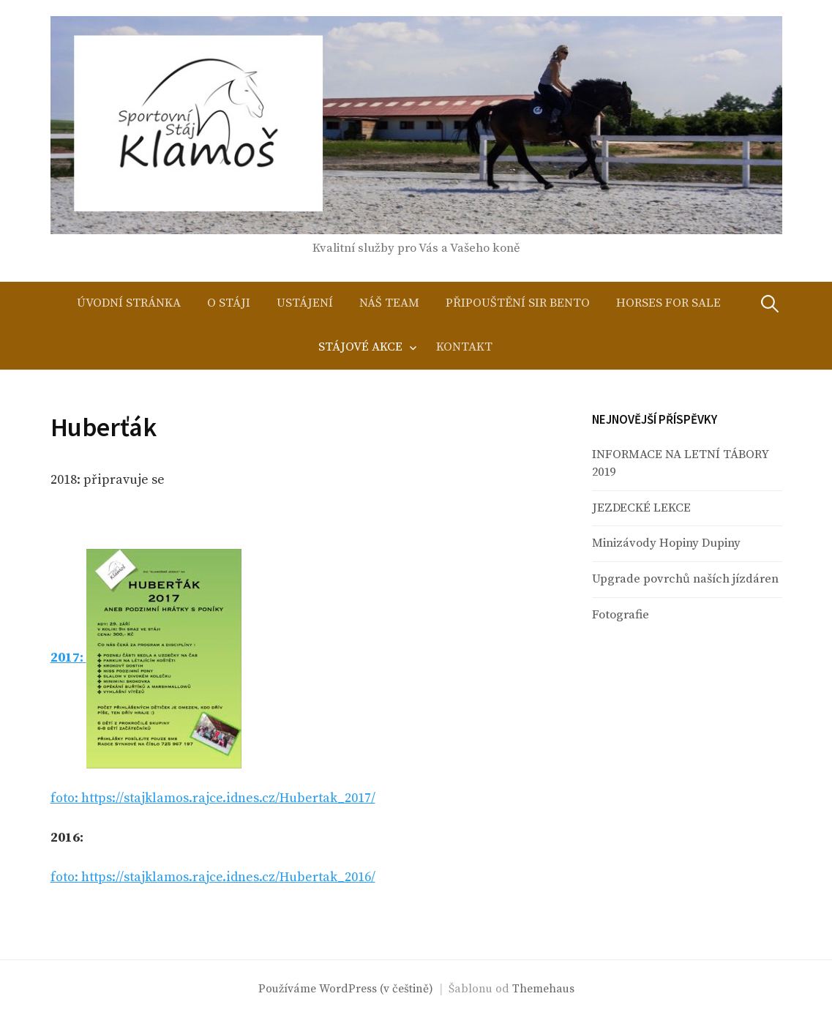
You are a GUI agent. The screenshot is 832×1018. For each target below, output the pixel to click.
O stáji (228, 303)
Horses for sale (668, 303)
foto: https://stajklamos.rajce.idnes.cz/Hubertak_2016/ (212, 877)
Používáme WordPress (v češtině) (345, 989)
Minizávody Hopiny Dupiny (666, 543)
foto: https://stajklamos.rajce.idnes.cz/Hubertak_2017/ (212, 798)
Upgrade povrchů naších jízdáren (685, 579)
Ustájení (305, 303)
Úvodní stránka (129, 303)
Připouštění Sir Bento (518, 303)
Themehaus (543, 989)
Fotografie (620, 615)
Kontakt (464, 347)
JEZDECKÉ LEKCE (641, 508)
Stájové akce (360, 347)
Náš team (389, 303)
